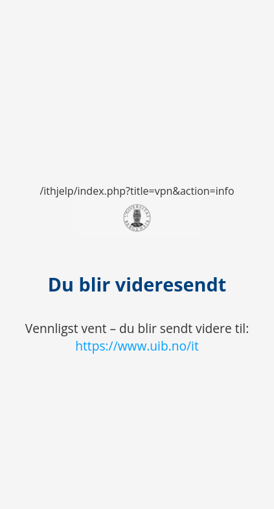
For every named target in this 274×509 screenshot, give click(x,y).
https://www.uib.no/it (137, 345)
